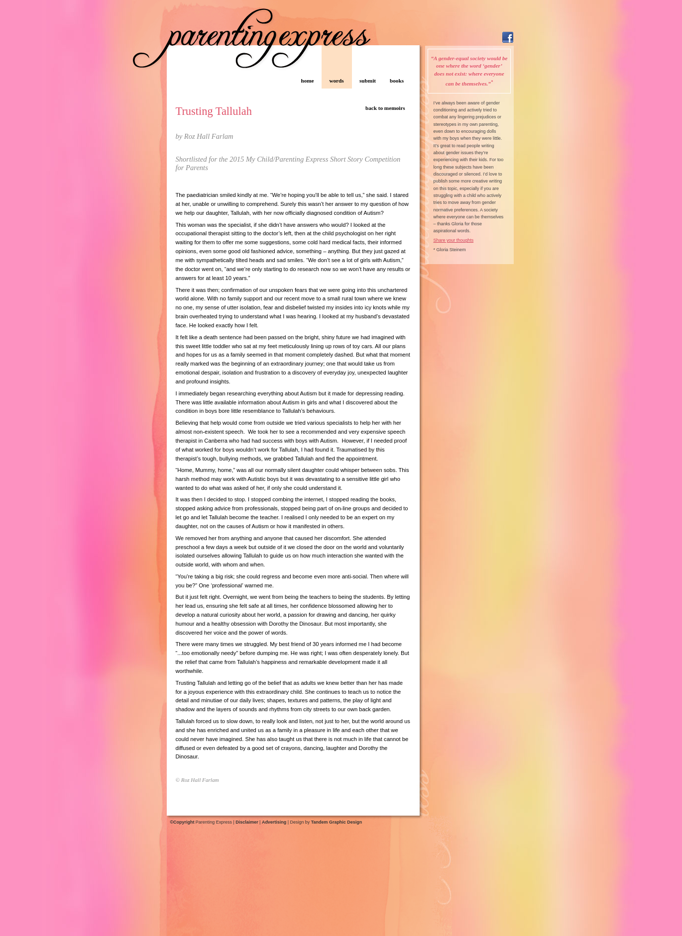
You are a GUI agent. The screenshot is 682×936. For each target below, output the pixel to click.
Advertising (274, 822)
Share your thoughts (454, 240)
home (307, 81)
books (397, 81)
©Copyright (182, 822)
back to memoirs (385, 108)
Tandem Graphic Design (336, 822)
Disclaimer (246, 822)
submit (367, 81)
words (336, 81)
